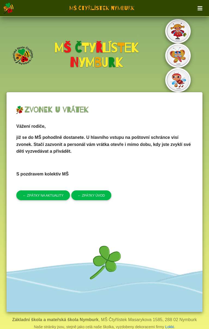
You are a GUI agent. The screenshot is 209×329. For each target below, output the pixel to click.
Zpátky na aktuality (43, 195)
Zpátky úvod (91, 195)
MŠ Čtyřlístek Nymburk (102, 8)
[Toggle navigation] (200, 8)
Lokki (169, 327)
